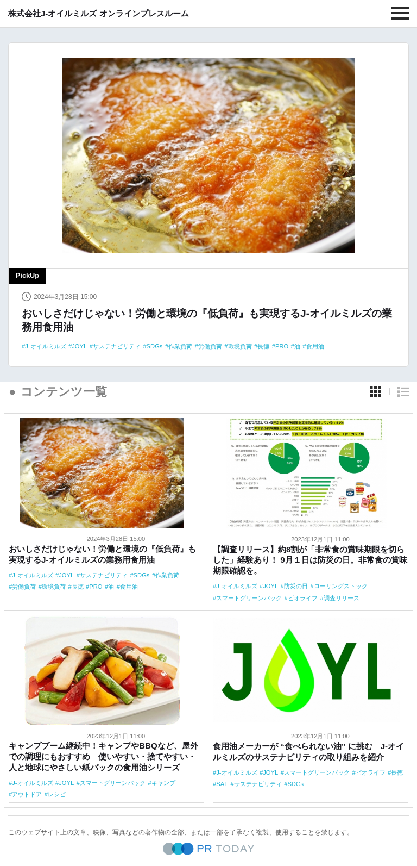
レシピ (57, 794)
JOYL (79, 346)
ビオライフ (303, 598)
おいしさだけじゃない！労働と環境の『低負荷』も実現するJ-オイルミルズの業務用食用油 (207, 320)
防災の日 (296, 586)
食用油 (315, 346)
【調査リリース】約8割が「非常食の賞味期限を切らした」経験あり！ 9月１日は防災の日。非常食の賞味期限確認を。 (310, 560)
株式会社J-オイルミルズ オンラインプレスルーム (98, 13)
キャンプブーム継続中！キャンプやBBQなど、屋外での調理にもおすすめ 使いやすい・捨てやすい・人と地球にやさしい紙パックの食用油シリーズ (103, 756)
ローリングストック (341, 586)
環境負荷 (240, 346)
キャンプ (163, 783)
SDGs (155, 346)
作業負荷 (180, 346)
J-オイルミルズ (45, 346)
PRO (281, 346)
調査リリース (341, 598)
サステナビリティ (117, 346)
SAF (222, 784)
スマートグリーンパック (249, 598)
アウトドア (27, 794)
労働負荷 (210, 346)
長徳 (263, 346)
